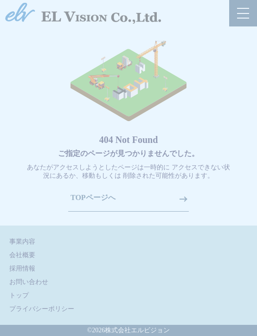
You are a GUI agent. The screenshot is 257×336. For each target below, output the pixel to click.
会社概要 (22, 255)
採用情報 (22, 268)
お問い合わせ (28, 281)
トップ (19, 295)
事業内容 (22, 241)
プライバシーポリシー (41, 308)
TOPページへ (93, 197)
